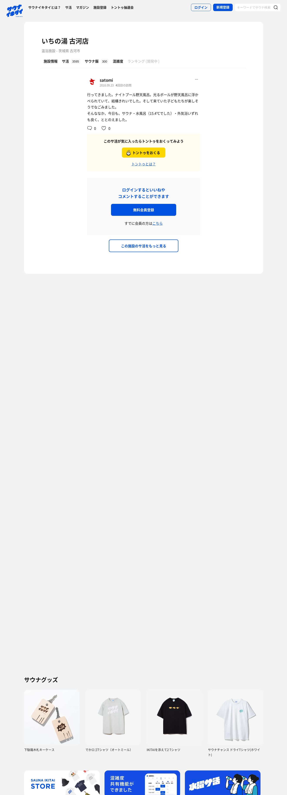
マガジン (82, 7)
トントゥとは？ (143, 163)
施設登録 (99, 7)
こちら (157, 223)
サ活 (68, 7)
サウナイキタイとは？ (44, 7)
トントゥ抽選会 (122, 7)
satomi (106, 80)
